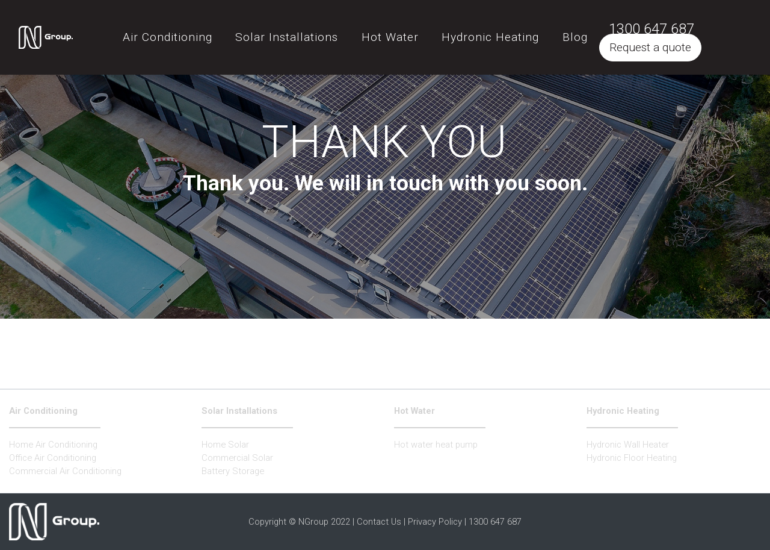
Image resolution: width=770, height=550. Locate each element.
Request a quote (681, 42)
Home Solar (225, 444)
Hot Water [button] (420, 32)
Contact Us (379, 521)
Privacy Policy (435, 521)
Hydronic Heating (623, 410)
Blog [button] (605, 32)
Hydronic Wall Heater (628, 444)
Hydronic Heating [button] (521, 32)
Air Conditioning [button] (198, 32)
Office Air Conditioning (52, 457)
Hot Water (414, 410)
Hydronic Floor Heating (632, 457)
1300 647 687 (682, 24)
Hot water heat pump (436, 444)
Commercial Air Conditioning (65, 471)
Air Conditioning (43, 410)
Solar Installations (239, 410)
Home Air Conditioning (53, 444)
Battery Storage (233, 471)
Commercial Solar (237, 457)
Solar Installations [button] (317, 32)
